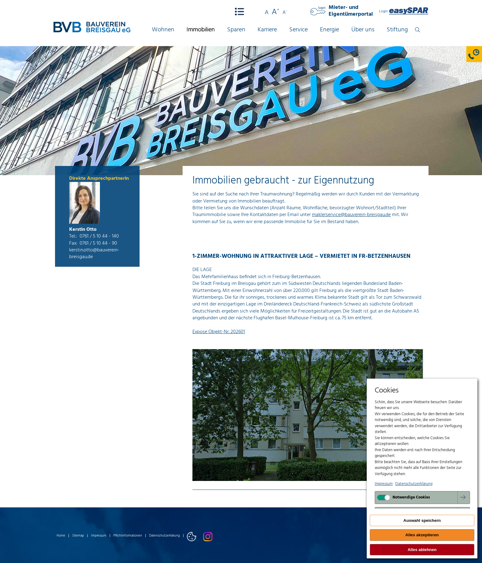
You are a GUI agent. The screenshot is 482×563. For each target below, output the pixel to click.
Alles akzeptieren (422, 535)
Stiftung (397, 30)
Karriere (267, 30)
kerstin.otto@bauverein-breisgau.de (94, 253)
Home (61, 535)
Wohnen (163, 30)
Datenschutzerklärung (164, 535)
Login (404, 11)
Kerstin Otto (83, 230)
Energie (329, 30)
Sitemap (78, 535)
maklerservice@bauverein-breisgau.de (351, 215)
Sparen (236, 30)
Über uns (362, 30)
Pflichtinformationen (127, 535)
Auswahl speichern (422, 520)
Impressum (98, 535)
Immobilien (201, 30)
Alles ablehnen (422, 549)
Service (298, 30)
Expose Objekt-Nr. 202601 (218, 332)
